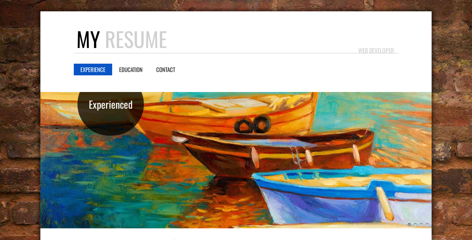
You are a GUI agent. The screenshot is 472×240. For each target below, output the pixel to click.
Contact (165, 69)
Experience (92, 69)
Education (131, 69)
